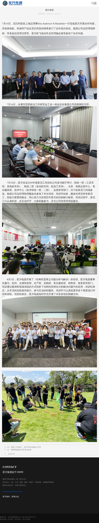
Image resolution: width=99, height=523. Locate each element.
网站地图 (3, 519)
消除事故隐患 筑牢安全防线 (21, 450)
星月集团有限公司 (14, 517)
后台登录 (10, 519)
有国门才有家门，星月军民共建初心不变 (26, 447)
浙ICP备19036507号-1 (29, 517)
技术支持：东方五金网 (22, 519)
